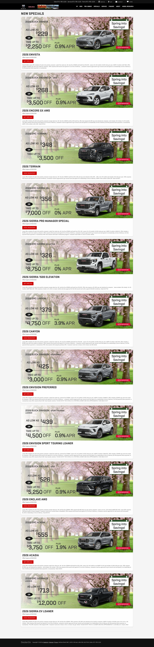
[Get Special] (77, 34)
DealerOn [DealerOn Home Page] (45, 642)
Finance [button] (111, 6)
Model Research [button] (127, 6)
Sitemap (51, 642)
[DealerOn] (26, 642)
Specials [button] (97, 6)
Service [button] (104, 6)
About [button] (118, 6)
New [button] (81, 6)
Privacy (56, 642)
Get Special (28, 61)
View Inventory (29, 173)
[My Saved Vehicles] (129, 2)
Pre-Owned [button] (88, 6)
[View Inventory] (77, 146)
